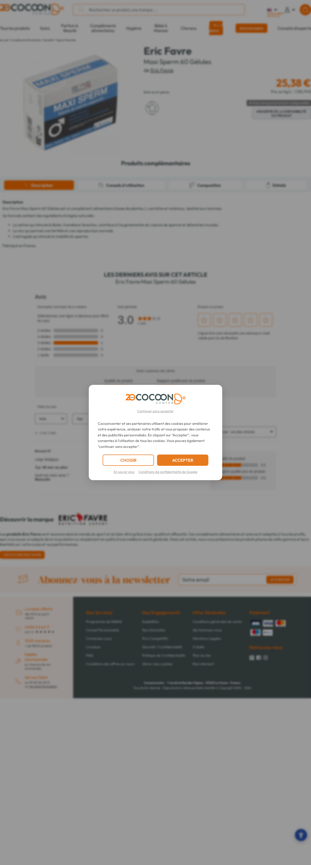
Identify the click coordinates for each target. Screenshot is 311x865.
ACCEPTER (182, 460)
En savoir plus (124, 472)
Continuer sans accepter (155, 411)
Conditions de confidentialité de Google (168, 472)
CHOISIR (128, 460)
